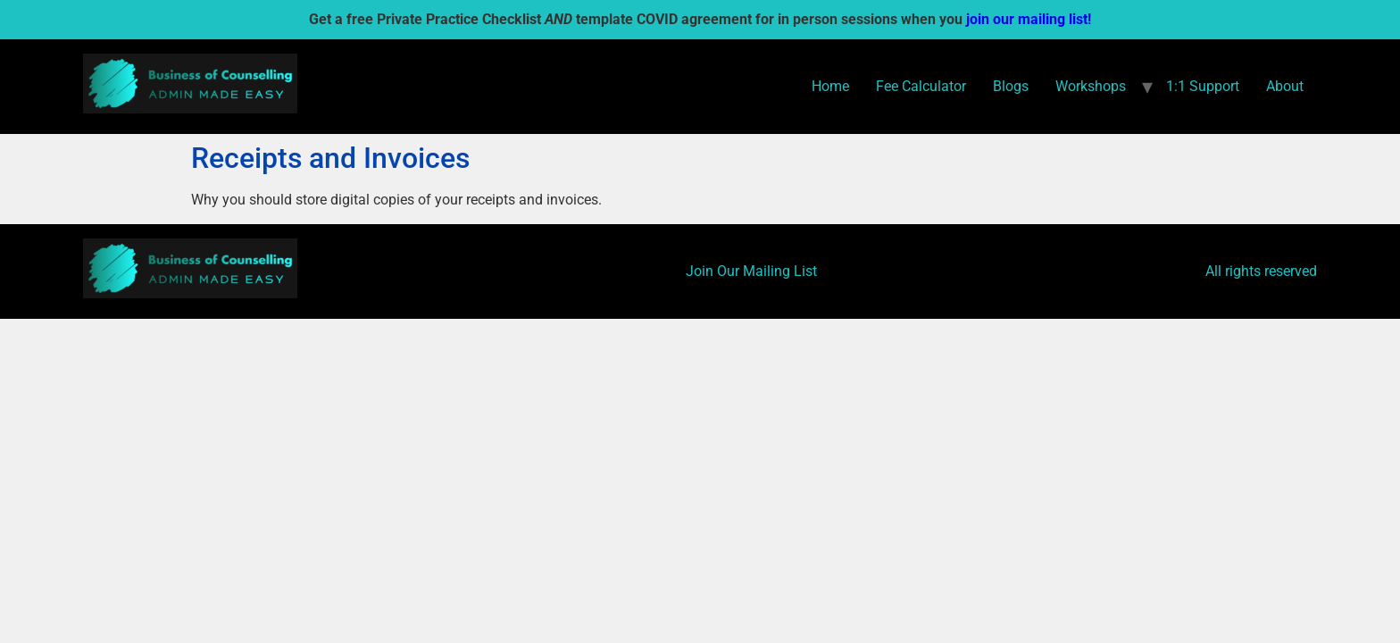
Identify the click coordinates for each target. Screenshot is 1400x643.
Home (830, 86)
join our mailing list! (1028, 19)
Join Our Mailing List (751, 271)
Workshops (1090, 86)
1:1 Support (1202, 86)
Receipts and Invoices (330, 158)
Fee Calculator (921, 86)
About (1285, 86)
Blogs (1011, 86)
